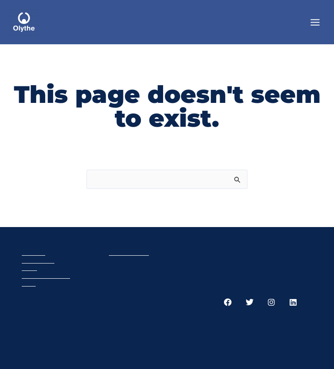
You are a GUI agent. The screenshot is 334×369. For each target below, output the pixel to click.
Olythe (33, 252)
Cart (29, 268)
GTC (29, 283)
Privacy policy (46, 275)
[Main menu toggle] (315, 22)
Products (38, 260)
